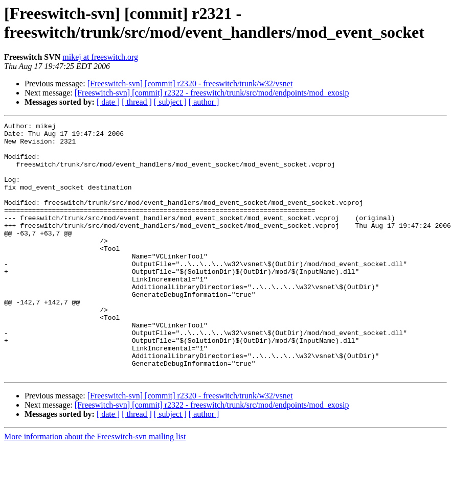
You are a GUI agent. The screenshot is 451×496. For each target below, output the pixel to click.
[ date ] (108, 102)
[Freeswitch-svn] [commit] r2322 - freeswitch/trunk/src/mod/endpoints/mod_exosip (212, 92)
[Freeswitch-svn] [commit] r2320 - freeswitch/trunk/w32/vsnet (190, 83)
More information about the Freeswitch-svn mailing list (95, 487)
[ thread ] (137, 102)
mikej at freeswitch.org (100, 57)
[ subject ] (170, 102)
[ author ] (204, 102)
